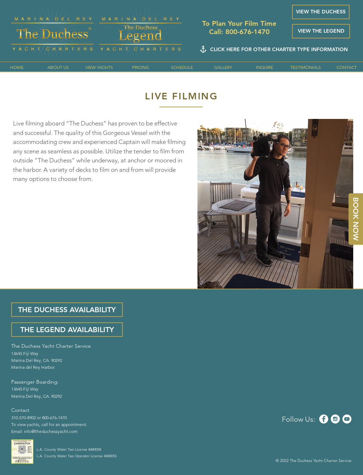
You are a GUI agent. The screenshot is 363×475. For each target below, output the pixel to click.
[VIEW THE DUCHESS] (321, 12)
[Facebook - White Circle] (323, 419)
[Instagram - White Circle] (335, 419)
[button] (99, 67)
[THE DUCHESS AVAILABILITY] (67, 309)
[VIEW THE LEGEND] (321, 31)
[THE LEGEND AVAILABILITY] (67, 329)
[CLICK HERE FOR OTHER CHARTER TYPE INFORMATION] (279, 49)
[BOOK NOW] (356, 219)
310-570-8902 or (26, 417)
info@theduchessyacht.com (51, 431)
